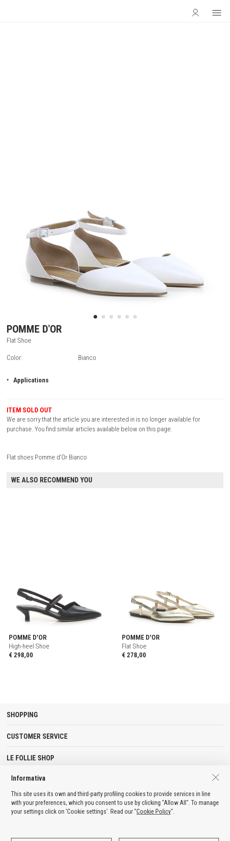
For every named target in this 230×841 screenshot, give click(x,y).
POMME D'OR (34, 329)
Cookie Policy (153, 837)
